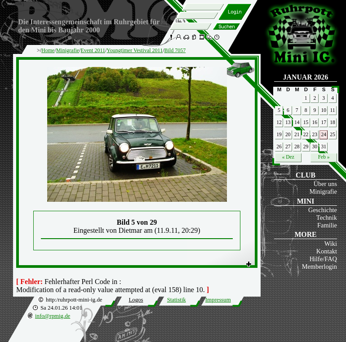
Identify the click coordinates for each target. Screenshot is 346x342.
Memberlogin (319, 266)
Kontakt (326, 251)
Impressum (218, 300)
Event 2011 (92, 50)
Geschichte (322, 209)
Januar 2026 (305, 77)
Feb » (324, 157)
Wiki (330, 243)
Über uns (325, 183)
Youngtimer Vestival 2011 (134, 50)
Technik (326, 217)
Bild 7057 (175, 50)
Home (47, 50)
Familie (327, 225)
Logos (136, 300)
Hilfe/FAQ (323, 258)
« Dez (288, 157)
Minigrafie (323, 191)
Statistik (176, 300)
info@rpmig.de (52, 316)
